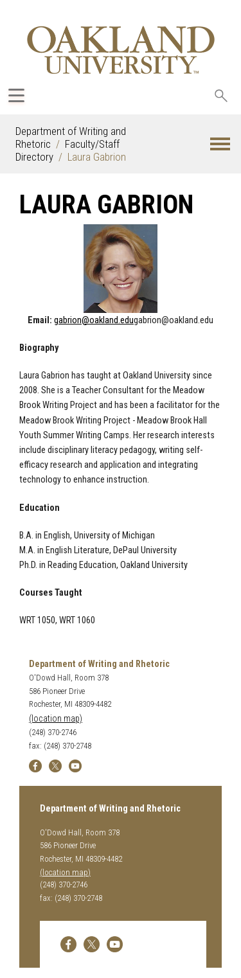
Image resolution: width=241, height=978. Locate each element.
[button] (220, 144)
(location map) (55, 718)
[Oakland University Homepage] (120, 50)
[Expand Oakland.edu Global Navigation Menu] (16, 95)
